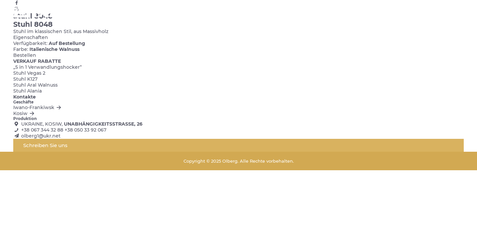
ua (425, 13)
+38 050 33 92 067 (85, 130)
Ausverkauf (388, 13)
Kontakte (337, 13)
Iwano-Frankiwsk (37, 107)
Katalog (251, 13)
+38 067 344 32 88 (42, 130)
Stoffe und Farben (296, 13)
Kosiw (24, 113)
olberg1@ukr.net (41, 136)
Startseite (223, 13)
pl (449, 13)
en (437, 13)
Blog (361, 13)
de (460, 13)
